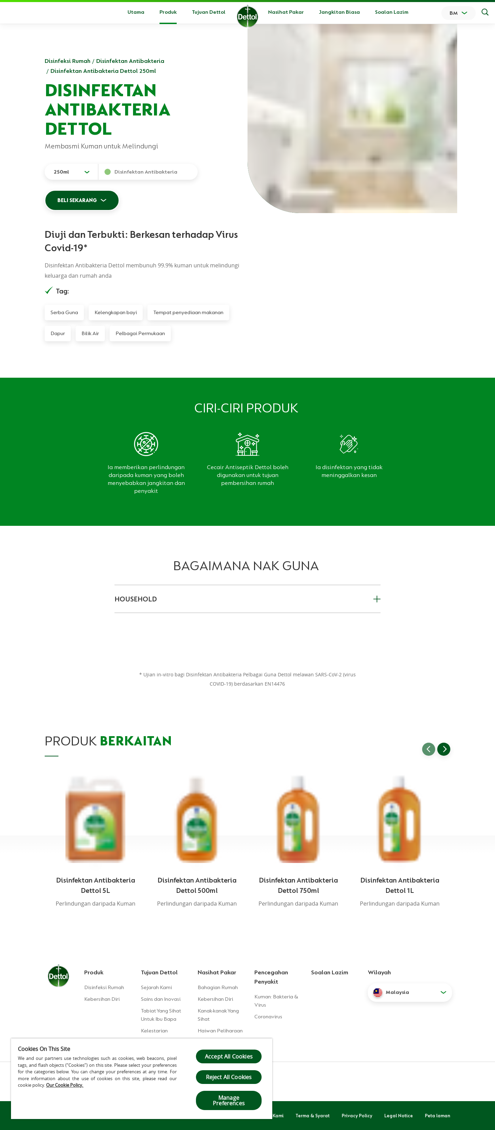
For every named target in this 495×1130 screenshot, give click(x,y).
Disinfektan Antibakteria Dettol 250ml (103, 70)
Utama (136, 12)
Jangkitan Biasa (339, 12)
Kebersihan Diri (102, 999)
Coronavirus (268, 1016)
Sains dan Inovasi (160, 999)
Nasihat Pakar (286, 12)
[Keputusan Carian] (485, 13)
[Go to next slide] (443, 749)
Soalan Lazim (391, 12)
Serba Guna (64, 312)
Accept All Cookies (229, 1056)
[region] (141, 1078)
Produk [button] (168, 12)
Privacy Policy (357, 1115)
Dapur (58, 333)
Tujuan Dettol (209, 12)
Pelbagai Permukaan (140, 333)
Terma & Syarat (313, 1115)
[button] (410, 992)
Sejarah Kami (156, 987)
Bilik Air (90, 333)
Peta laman (437, 1115)
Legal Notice (398, 1115)
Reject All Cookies (229, 1077)
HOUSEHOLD (247, 599)
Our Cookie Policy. (65, 1085)
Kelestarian (154, 1031)
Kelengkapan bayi (116, 312)
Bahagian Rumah (218, 987)
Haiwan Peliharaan (220, 1031)
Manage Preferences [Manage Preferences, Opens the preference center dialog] (229, 1100)
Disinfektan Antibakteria (130, 60)
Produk (93, 972)
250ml (61, 172)
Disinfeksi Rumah (67, 60)
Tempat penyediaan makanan (188, 312)
